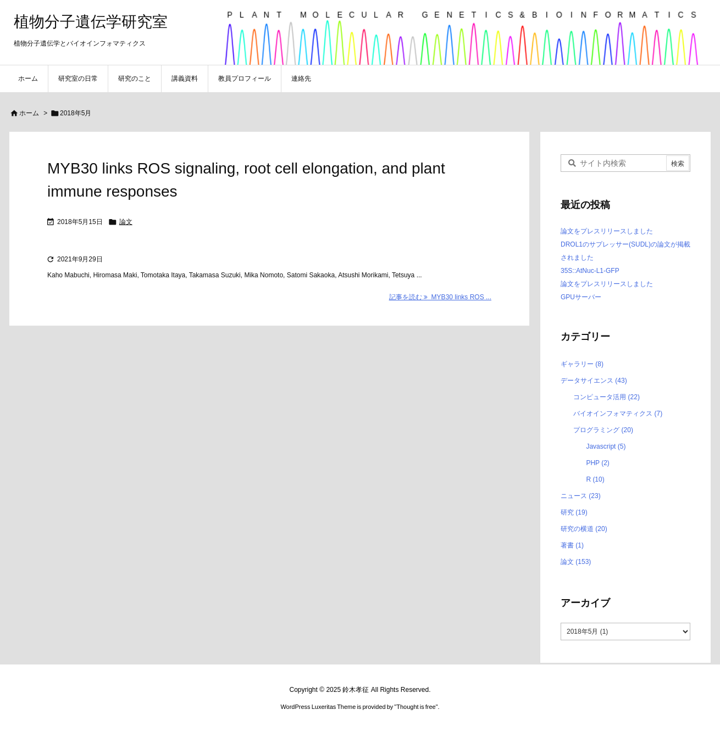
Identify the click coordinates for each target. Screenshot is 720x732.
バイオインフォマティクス (617, 413)
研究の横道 (584, 529)
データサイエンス (594, 380)
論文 (125, 222)
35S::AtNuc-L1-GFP (590, 271)
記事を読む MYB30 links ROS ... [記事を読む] (440, 297)
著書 (572, 545)
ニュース (581, 496)
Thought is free (415, 706)
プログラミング (603, 430)
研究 (574, 512)
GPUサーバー (581, 297)
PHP (597, 463)
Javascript (605, 446)
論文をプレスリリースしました (607, 231)
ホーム (29, 113)
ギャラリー (582, 364)
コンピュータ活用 (606, 397)
